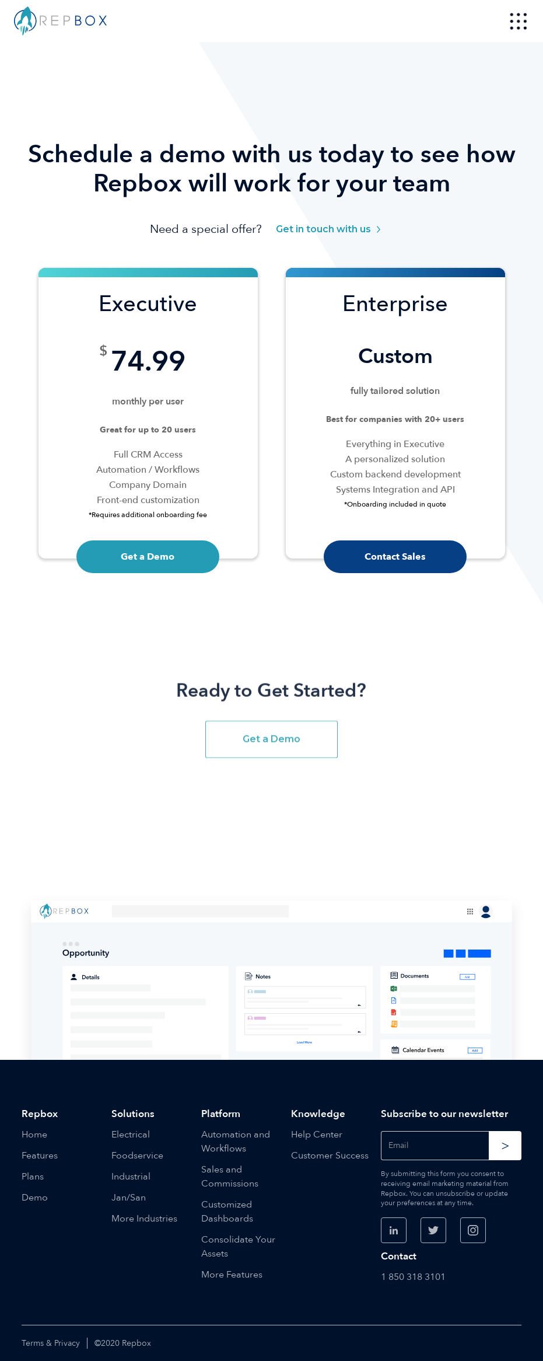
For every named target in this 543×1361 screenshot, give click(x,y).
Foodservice (137, 1155)
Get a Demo (147, 556)
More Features (231, 1274)
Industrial (130, 1176)
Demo (35, 1197)
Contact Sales (395, 556)
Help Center (316, 1134)
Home (34, 1134)
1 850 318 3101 (413, 1277)
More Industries (144, 1218)
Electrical (130, 1134)
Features (40, 1155)
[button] (518, 21)
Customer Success (330, 1155)
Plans (33, 1176)
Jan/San (128, 1197)
